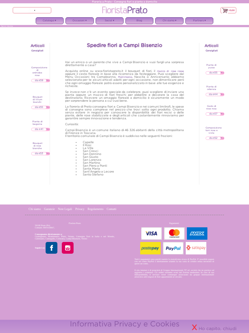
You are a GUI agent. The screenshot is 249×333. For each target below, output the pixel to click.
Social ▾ (109, 21)
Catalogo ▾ (49, 21)
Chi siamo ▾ (169, 21)
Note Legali (65, 209)
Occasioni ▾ (79, 21)
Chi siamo (35, 209)
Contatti (111, 209)
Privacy (80, 209)
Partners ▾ (199, 21)
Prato (63, 236)
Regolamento (96, 209)
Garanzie (49, 209)
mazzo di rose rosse (170, 71)
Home (10, 26)
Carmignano (40, 236)
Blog (139, 20)
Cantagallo (50, 239)
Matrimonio (125, 77)
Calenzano (40, 239)
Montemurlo (53, 236)
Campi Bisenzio (73, 239)
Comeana (60, 239)
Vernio (84, 239)
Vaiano (71, 236)
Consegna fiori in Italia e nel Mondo (95, 236)
